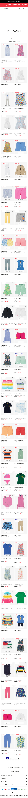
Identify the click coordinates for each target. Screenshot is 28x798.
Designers (5, 8)
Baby (13, 8)
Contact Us (4, 778)
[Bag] (26, 5)
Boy (24, 8)
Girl (19, 8)
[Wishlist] (23, 5)
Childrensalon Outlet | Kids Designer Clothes (14, 5)
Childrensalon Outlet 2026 (12, 795)
